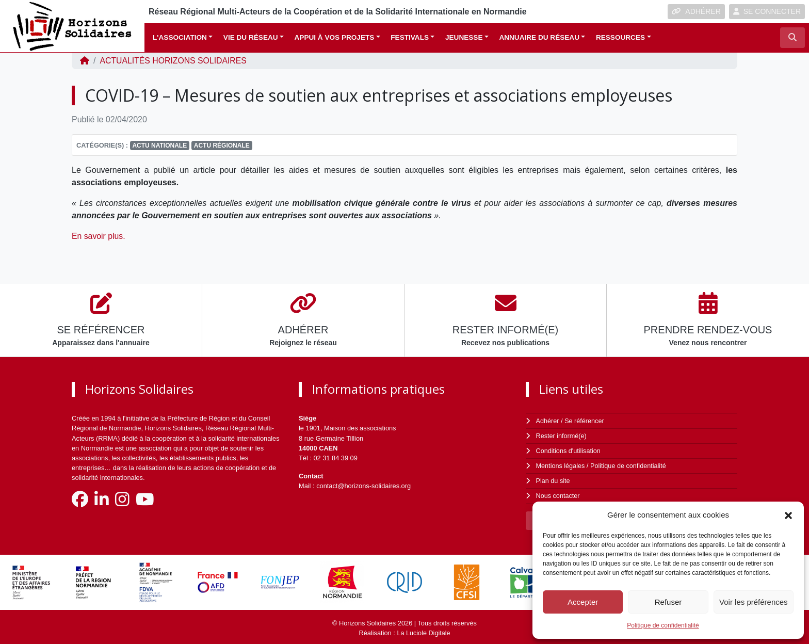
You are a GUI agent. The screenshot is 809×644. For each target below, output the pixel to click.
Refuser (668, 602)
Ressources (620, 37)
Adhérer (547, 421)
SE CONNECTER (767, 11)
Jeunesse (464, 37)
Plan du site (553, 479)
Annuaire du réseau (539, 37)
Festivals (410, 37)
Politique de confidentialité (663, 625)
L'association (180, 37)
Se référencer (584, 421)
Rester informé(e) (562, 435)
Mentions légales (561, 465)
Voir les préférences (753, 602)
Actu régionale (222, 145)
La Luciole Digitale (424, 630)
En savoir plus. (100, 236)
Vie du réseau (250, 37)
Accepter (583, 602)
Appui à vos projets (335, 37)
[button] (788, 515)
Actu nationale (159, 145)
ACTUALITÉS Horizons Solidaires (174, 60)
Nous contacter (558, 493)
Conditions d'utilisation (569, 450)
